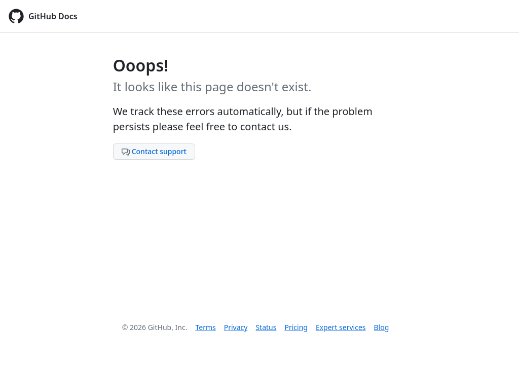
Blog (381, 327)
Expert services (341, 327)
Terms (205, 327)
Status (265, 327)
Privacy (236, 327)
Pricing (295, 327)
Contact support (154, 151)
